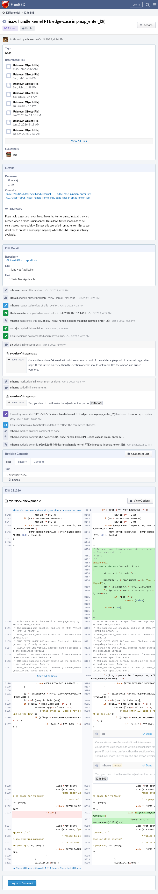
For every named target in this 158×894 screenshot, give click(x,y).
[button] (154, 4)
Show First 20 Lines (23, 510)
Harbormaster (18, 313)
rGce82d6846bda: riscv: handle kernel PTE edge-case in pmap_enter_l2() (48, 194)
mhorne (29, 39)
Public (29, 28)
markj (14, 180)
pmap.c (16, 480)
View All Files (79, 141)
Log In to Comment (22, 883)
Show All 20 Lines (47, 675)
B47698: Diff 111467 (73, 313)
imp (15, 155)
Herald (14, 298)
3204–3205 (16, 359)
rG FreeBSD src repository (21, 260)
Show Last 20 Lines (70, 867)
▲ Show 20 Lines (22, 867)
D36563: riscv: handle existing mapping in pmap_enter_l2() (75, 321)
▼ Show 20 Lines (71, 510)
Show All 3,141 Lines (48, 510)
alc (12, 184)
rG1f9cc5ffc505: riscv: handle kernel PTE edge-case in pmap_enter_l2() (47, 197)
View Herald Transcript (61, 298)
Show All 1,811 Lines (46, 867)
